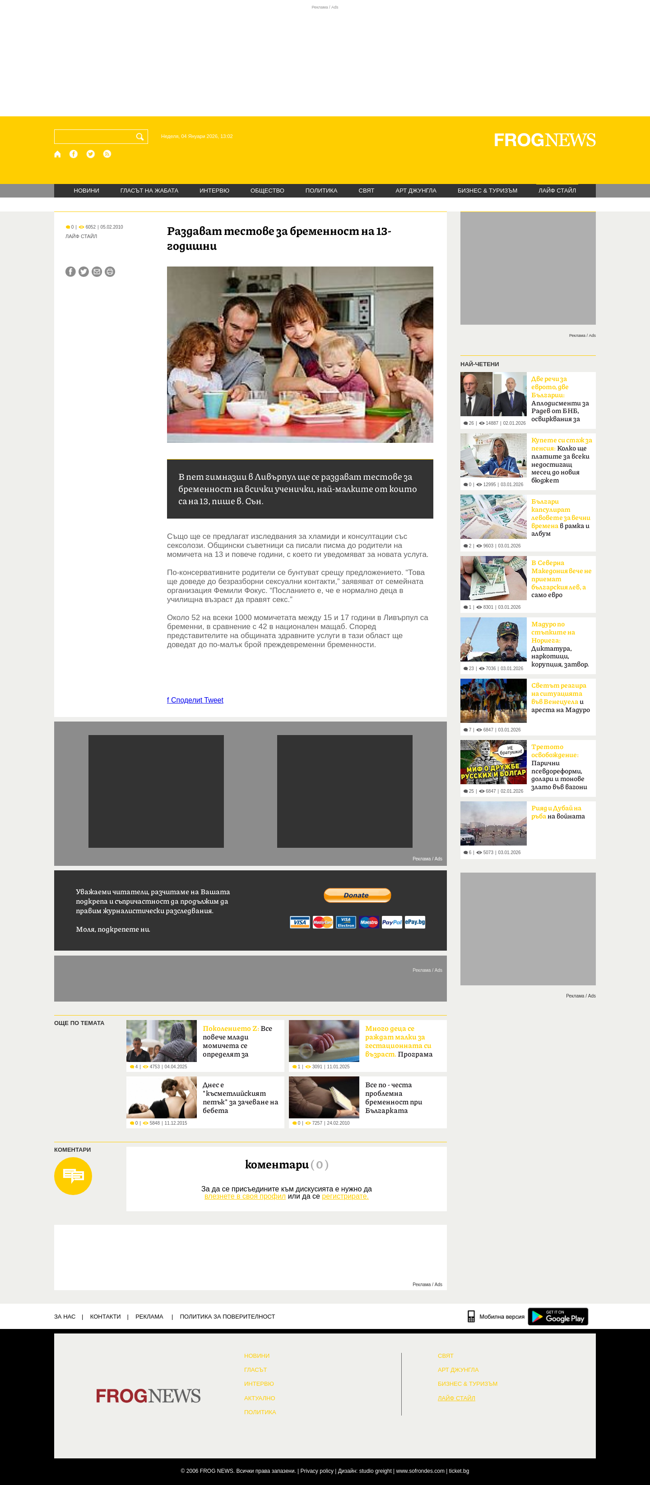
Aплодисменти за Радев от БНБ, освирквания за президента (560, 402)
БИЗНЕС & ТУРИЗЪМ (487, 190)
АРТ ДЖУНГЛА (415, 190)
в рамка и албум (560, 517)
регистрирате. (345, 1196)
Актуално (259, 1398)
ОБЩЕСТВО (267, 190)
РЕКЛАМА (149, 1316)
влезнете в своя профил (245, 1196)
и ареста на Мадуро (560, 697)
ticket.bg (459, 1471)
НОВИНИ (86, 190)
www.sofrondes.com (420, 1471)
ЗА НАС (64, 1316)
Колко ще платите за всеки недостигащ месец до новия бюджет (561, 460)
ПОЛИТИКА (322, 190)
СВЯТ (367, 190)
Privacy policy (317, 1471)
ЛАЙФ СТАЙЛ (557, 190)
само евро (561, 579)
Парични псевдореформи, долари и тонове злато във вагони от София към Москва (559, 770)
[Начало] (58, 154)
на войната (558, 813)
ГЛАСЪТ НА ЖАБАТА (149, 190)
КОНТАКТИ (105, 1316)
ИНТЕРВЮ (214, 190)
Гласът (255, 1370)
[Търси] (142, 136)
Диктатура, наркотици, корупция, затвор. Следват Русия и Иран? (560, 647)
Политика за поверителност (227, 1316)
